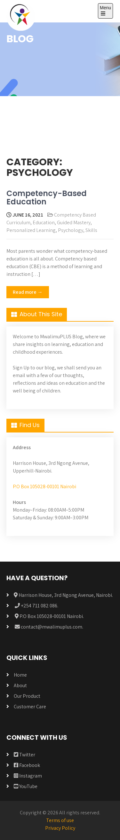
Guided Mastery (74, 222)
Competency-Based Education (46, 197)
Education (44, 222)
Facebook (27, 765)
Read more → (28, 292)
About (20, 685)
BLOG (20, 38)
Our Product (27, 696)
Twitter (24, 754)
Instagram (28, 775)
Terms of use (60, 820)
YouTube (25, 786)
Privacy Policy (60, 828)
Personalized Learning (31, 230)
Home (20, 674)
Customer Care (30, 706)
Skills (91, 230)
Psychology (70, 230)
